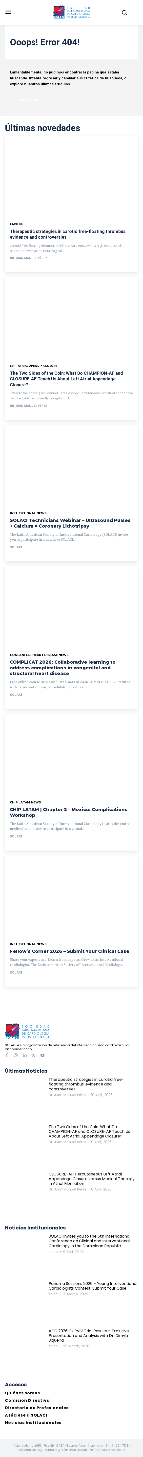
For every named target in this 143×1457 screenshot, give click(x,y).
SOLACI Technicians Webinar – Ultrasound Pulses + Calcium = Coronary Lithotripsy (70, 523)
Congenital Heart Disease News (39, 655)
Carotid (16, 224)
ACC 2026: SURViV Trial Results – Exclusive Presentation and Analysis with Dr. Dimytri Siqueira (89, 1335)
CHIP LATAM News (25, 802)
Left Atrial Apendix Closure (33, 365)
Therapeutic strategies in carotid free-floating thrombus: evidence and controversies (86, 1084)
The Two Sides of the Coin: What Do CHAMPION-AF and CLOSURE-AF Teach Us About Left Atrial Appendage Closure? (66, 379)
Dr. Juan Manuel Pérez (28, 258)
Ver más (21, 267)
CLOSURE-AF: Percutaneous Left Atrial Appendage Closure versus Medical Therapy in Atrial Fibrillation (92, 1178)
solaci (16, 547)
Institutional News (28, 513)
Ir (15, 556)
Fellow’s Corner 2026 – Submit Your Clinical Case (69, 951)
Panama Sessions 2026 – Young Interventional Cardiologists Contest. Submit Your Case (93, 1286)
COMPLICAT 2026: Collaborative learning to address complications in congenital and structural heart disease (63, 667)
